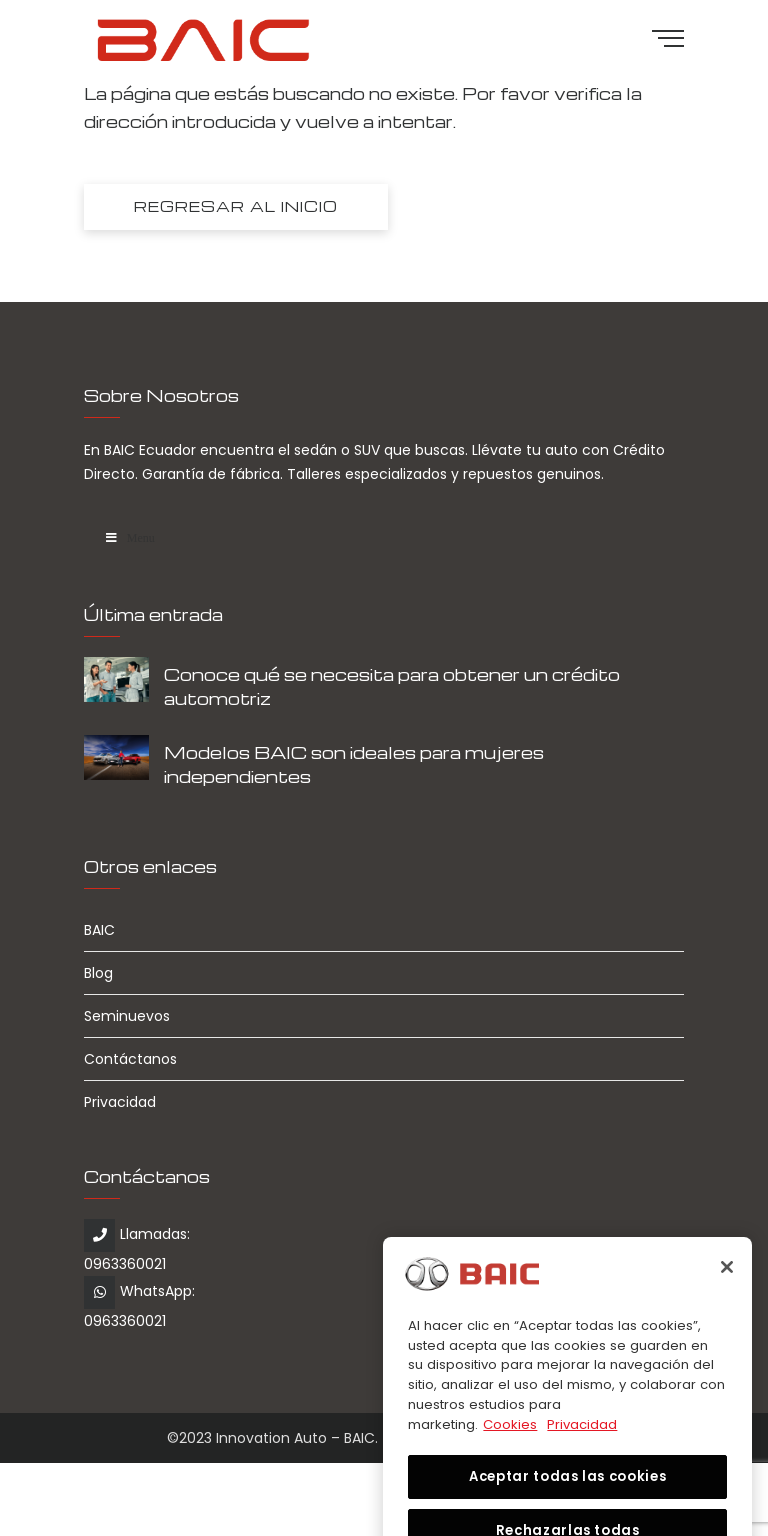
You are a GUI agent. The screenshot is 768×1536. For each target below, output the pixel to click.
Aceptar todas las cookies (567, 1491)
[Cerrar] (727, 1283)
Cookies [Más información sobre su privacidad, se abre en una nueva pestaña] (510, 1439)
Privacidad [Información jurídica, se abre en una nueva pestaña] (582, 1439)
